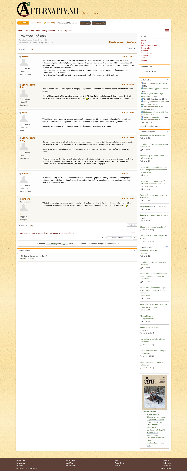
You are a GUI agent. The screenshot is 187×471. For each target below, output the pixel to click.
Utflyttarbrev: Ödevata (155, 420)
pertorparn (162, 135)
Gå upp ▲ (168, 468)
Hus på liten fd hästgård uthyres (152, 236)
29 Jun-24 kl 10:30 (128, 173)
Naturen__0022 (145, 172)
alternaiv (23, 259)
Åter (96, 13)
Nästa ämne (131, 42)
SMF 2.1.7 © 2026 (21, 468)
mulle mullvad (145, 147)
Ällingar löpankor (146, 207)
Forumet (166, 460)
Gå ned (21, 49)
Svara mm (132, 49)
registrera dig (51, 244)
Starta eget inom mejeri (152, 117)
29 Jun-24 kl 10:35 (128, 199)
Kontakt (117, 466)
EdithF (163, 227)
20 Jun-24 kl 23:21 (128, 85)
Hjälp (162, 468)
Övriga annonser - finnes (149, 307)
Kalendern (167, 463)
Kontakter (144, 265)
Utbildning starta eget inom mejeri (153, 362)
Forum (85, 13)
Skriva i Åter (69, 463)
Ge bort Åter (20, 466)
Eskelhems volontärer (155, 422)
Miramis (145, 198)
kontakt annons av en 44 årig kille (153, 144)
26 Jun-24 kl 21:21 (128, 138)
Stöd (116, 460)
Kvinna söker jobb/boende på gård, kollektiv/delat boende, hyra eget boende (153, 183)
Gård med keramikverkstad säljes (153, 351)
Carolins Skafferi (161, 207)
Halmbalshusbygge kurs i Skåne (155, 89)
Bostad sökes (145, 279)
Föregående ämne (116, 42)
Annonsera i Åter (70, 466)
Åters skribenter (70, 460)
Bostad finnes (145, 342)
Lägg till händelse (147, 126)
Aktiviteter (144, 253)
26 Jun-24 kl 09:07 (128, 112)
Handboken (167, 466)
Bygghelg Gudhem (161, 83)
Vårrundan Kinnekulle (148, 135)
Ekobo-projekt (146, 296)
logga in (64, 244)
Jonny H (150, 158)
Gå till (104, 238)
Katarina (143, 238)
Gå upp (21, 225)
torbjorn (26, 199)
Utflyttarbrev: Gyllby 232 (156, 430)
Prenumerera (20, 463)
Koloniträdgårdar (153, 414)
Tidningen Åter (21, 460)
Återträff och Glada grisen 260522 (153, 215)
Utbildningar (145, 365)
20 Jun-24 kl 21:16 (128, 56)
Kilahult (142, 218)
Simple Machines (33, 468)
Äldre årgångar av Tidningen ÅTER (153, 195)
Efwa (24, 112)
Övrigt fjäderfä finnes (148, 319)
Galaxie (31, 259)
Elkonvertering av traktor (156, 417)
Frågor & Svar (120, 463)
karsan (25, 56)
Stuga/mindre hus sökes (149, 227)
